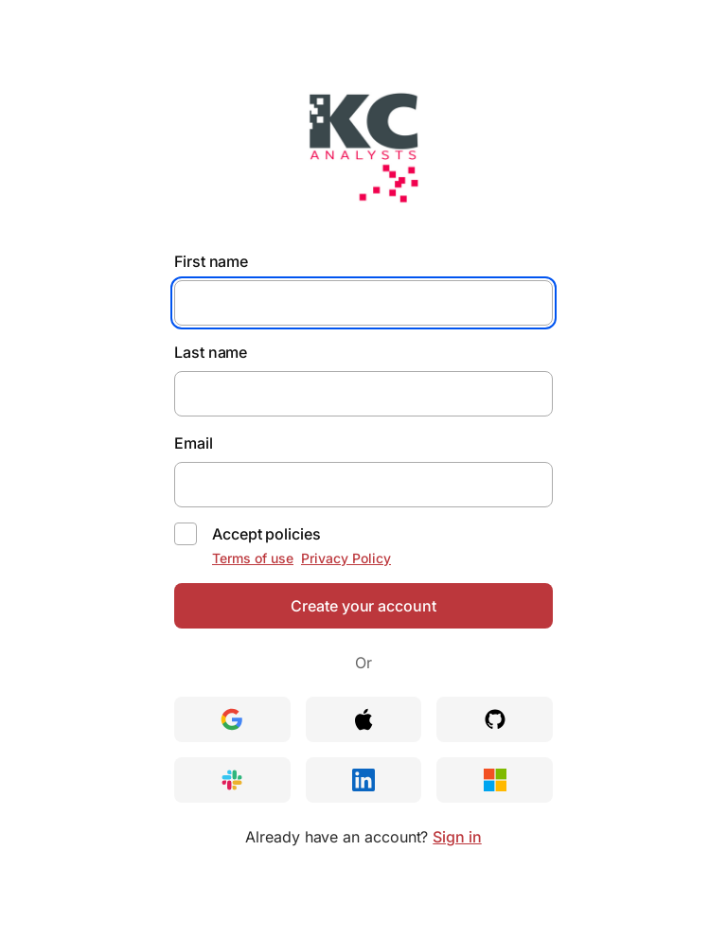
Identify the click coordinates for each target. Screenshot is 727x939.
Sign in (457, 836)
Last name (210, 352)
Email (193, 443)
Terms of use (252, 558)
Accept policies (266, 533)
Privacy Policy (346, 558)
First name (211, 261)
